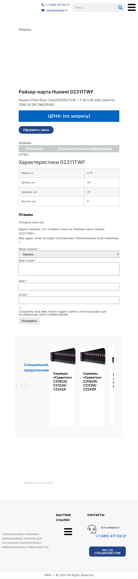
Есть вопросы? (110, 527)
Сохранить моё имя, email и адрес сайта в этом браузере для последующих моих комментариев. (62, 313)
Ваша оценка (29, 248)
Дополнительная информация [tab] (84, 149)
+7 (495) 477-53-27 (110, 536)
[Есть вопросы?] (91, 529)
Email (23, 294)
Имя (23, 281)
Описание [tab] (34, 149)
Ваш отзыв (27, 260)
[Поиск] (120, 7)
